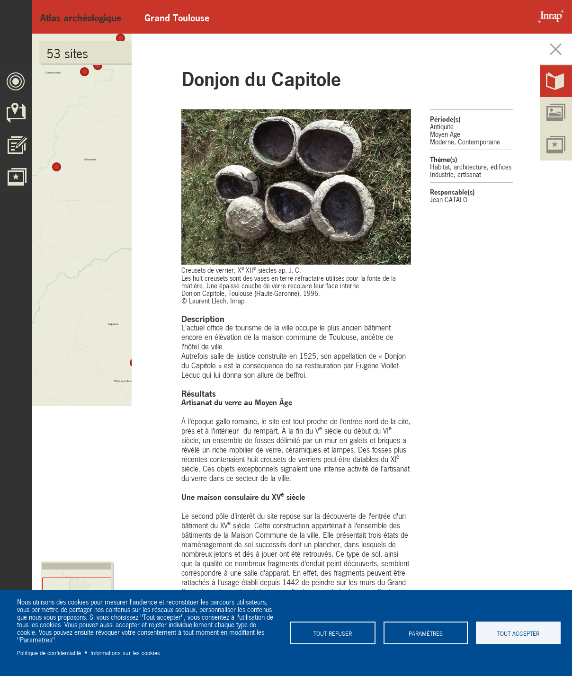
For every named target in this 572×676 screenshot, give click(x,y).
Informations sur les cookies (125, 652)
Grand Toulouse (176, 16)
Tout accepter (518, 633)
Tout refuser (332, 633)
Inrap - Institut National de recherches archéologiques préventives (548, 17)
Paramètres (425, 633)
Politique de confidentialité (49, 652)
